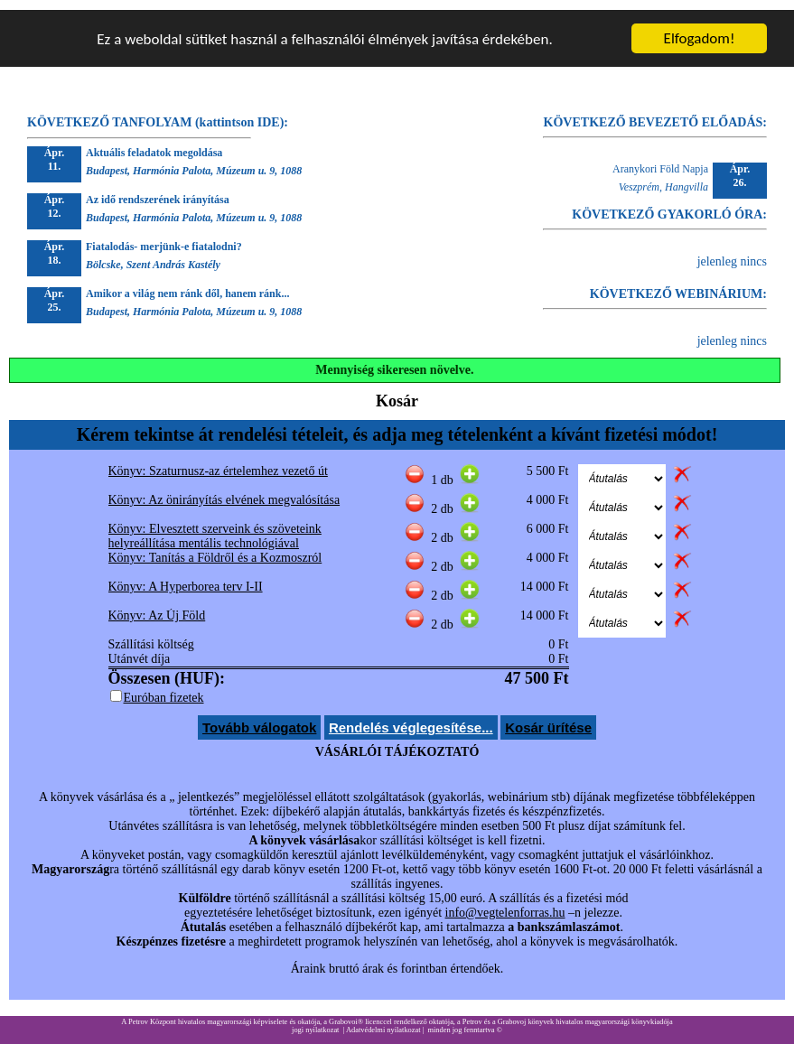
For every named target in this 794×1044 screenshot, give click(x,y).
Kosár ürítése (548, 717)
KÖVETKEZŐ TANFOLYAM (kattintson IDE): (157, 112)
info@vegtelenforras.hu (505, 902)
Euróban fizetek (164, 687)
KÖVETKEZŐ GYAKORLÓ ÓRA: (669, 204)
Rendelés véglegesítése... (411, 717)
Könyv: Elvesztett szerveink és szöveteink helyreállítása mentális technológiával (215, 526)
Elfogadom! (699, 28)
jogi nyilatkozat (315, 1020)
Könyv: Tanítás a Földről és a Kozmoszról (215, 548)
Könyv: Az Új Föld (157, 605)
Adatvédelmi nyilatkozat (383, 1020)
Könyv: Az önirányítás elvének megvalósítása (224, 490)
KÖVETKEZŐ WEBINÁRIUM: (678, 284)
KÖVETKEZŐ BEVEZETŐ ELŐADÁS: (655, 112)
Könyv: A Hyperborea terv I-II (185, 576)
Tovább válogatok (259, 717)
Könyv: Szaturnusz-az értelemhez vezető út (218, 461)
